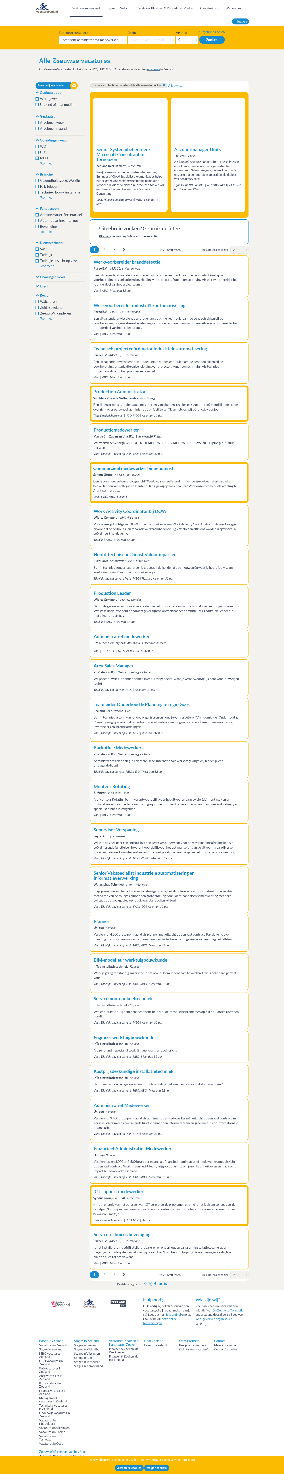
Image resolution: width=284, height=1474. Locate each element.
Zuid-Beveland (51, 307)
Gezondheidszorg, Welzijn (60, 180)
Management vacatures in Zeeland (53, 1399)
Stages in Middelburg (88, 1349)
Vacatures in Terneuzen (47, 1438)
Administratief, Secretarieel (61, 215)
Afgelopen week (52, 122)
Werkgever (48, 99)
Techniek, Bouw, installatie (60, 192)
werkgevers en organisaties (214, 1319)
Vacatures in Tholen (52, 1432)
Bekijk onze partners (192, 1345)
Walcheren (48, 301)
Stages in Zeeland (118, 8)
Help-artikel (173, 1314)
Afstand (181, 33)
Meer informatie (225, 1345)
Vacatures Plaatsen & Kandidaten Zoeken (165, 8)
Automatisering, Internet (59, 220)
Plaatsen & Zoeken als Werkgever (123, 1350)
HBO (43, 152)
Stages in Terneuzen (87, 1361)
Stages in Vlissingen (87, 1353)
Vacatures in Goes (51, 1443)
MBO (44, 158)
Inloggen (240, 21)
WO (43, 146)
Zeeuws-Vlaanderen (55, 313)
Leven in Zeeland (155, 1345)
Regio (132, 33)
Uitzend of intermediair (58, 105)
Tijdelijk (46, 255)
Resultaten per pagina (215, 249)
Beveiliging (48, 226)
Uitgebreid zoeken (212, 32)
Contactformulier (225, 1349)
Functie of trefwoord (73, 33)
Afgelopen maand (53, 128)
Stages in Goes (83, 1357)
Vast (43, 249)
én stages (153, 69)
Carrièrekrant (210, 8)
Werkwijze (233, 8)
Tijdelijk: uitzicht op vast (58, 261)
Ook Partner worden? (193, 1349)
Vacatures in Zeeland (85, 8)
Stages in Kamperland (88, 1366)
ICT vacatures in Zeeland (50, 1385)
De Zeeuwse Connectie (228, 1310)
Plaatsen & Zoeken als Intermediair (123, 1358)
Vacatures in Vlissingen (54, 1427)
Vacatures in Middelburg (47, 1422)
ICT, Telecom (49, 186)
